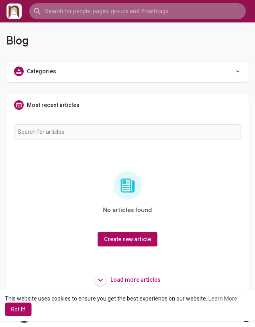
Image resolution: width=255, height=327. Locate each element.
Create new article (127, 239)
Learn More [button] (222, 298)
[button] (137, 11)
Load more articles (127, 280)
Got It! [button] (18, 309)
